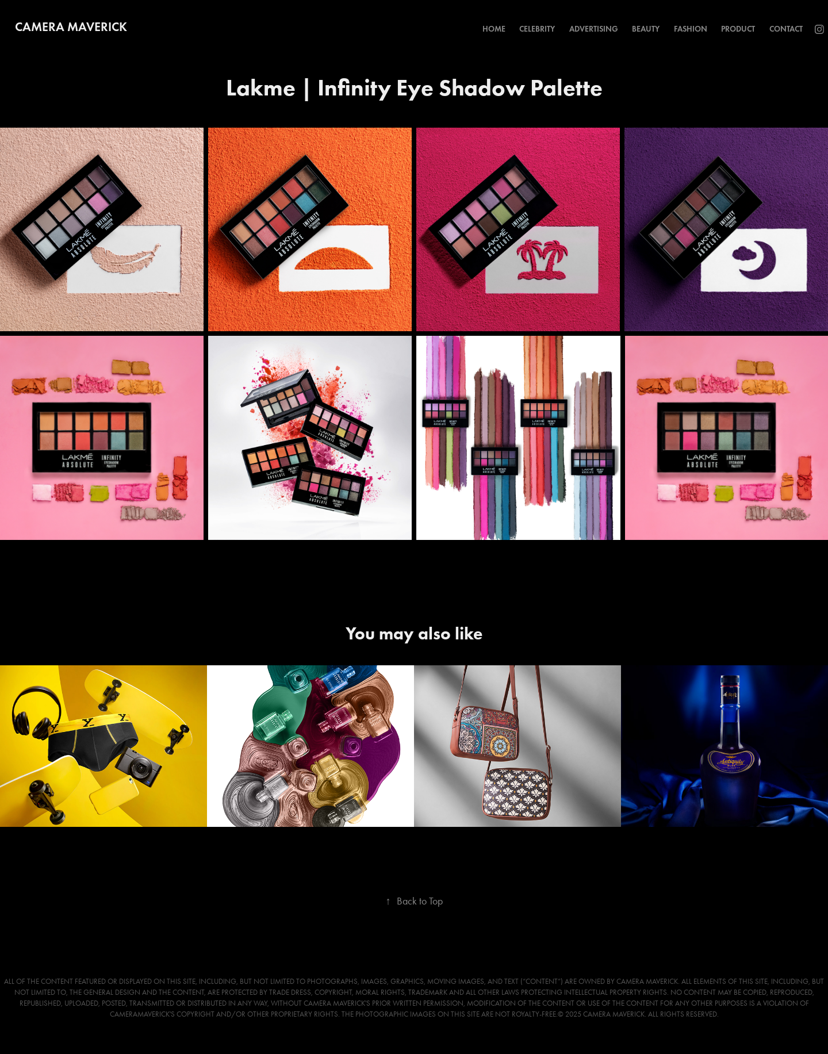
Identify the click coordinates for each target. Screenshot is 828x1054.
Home (493, 29)
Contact (786, 29)
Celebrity (537, 29)
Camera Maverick (71, 27)
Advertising (593, 29)
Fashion (690, 29)
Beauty (646, 29)
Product (738, 29)
